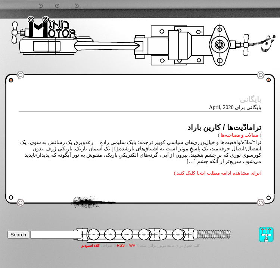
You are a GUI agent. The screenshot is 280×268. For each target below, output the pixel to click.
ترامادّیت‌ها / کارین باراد (224, 127)
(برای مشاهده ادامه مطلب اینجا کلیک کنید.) (217, 173)
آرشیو (67, 6)
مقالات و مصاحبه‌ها (239, 135)
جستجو (29, 6)
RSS (121, 245)
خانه (49, 6)
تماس (87, 6)
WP (132, 245)
